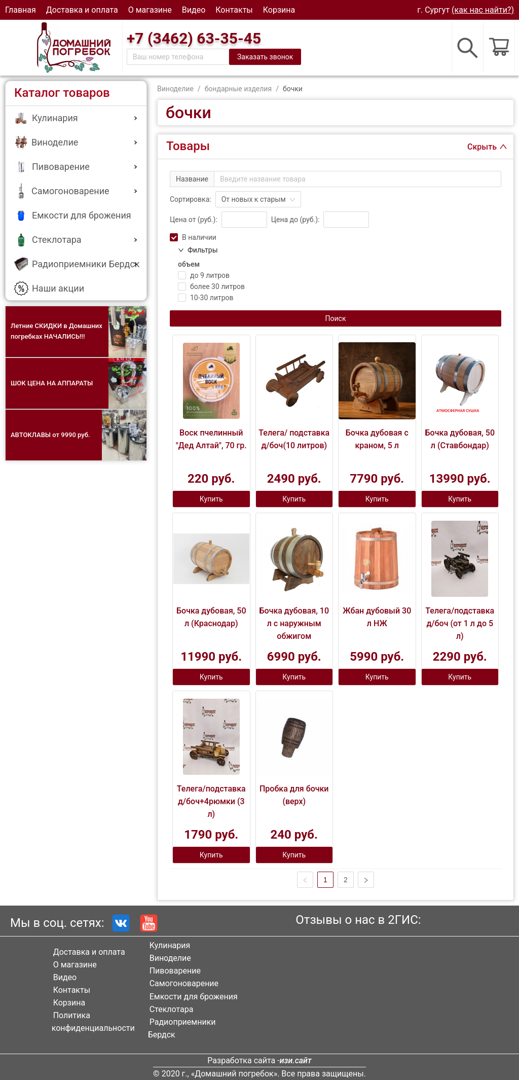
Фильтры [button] (198, 250)
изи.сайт (296, 1060)
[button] (76, 117)
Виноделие (175, 89)
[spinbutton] (244, 219)
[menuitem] (76, 118)
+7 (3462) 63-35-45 (194, 38)
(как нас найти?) (483, 10)
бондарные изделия (238, 89)
